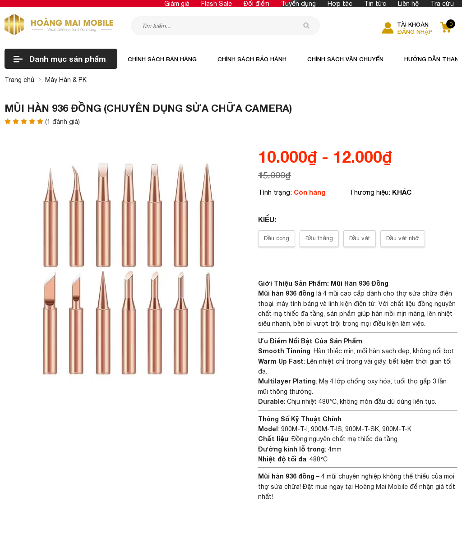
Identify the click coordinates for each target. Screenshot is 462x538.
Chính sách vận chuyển (345, 59)
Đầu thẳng (319, 238)
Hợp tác (340, 3)
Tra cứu (442, 3)
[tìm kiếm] (306, 25)
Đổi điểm (256, 3)
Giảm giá (176, 3)
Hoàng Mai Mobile (381, 486)
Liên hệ (408, 3)
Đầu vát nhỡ (402, 238)
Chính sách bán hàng (162, 59)
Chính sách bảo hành (251, 59)
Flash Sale (216, 3)
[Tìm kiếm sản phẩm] (225, 26)
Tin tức (375, 3)
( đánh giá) (62, 122)
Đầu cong (276, 238)
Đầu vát (359, 238)
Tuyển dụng (298, 3)
